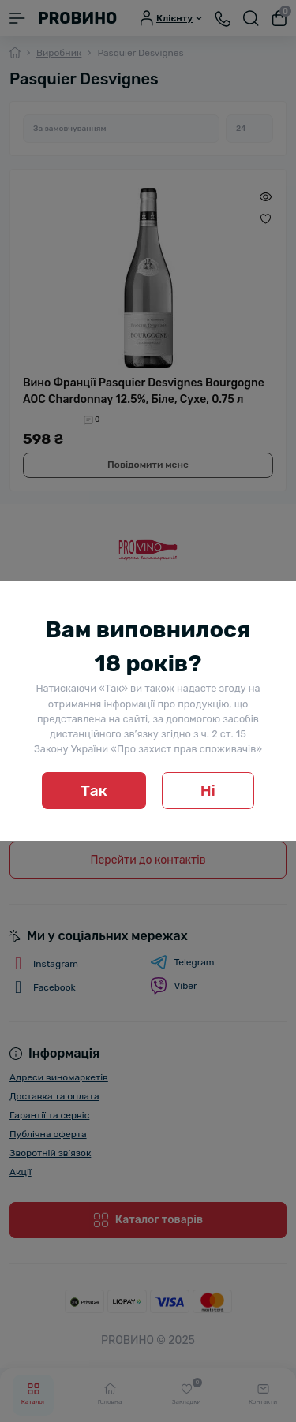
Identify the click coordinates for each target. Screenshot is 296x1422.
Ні (207, 791)
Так (94, 791)
